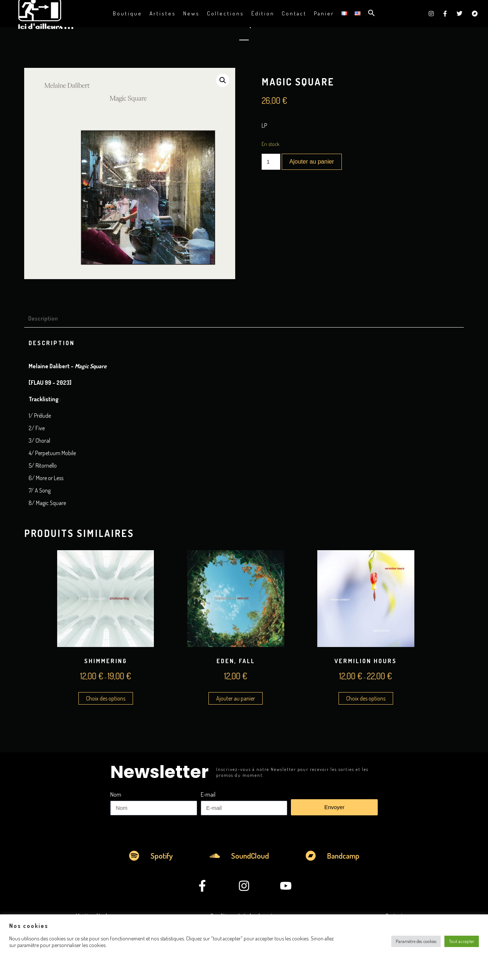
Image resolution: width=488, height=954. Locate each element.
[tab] (46, 318)
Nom (115, 794)
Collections (225, 13)
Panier (324, 13)
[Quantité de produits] (271, 162)
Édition (262, 13)
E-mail (208, 794)
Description (43, 318)
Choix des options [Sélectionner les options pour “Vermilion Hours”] (365, 698)
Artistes (162, 13)
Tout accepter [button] (461, 941)
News (191, 13)
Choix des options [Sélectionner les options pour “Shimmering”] (105, 698)
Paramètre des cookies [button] (416, 941)
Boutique (127, 13)
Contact (294, 13)
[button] (371, 13)
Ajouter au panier (311, 161)
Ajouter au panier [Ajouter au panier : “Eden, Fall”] (235, 698)
